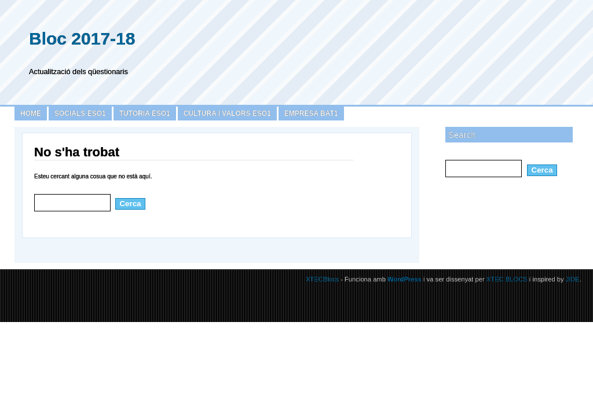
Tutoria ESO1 (144, 113)
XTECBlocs (323, 279)
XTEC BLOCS (507, 279)
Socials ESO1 (80, 113)
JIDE (573, 279)
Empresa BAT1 (311, 113)
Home (30, 113)
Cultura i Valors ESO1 (227, 113)
